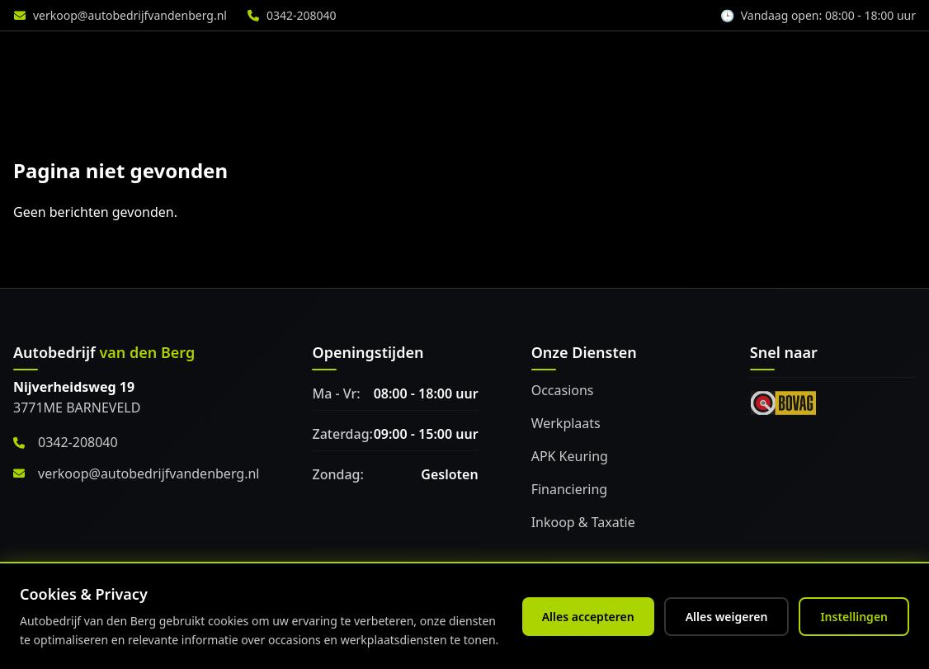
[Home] (102, 59)
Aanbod (341, 58)
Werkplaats (547, 58)
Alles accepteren (588, 616)
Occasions (562, 390)
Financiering (569, 489)
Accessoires (664, 58)
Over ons (774, 58)
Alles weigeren (727, 616)
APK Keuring (569, 456)
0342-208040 (301, 15)
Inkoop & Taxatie (583, 522)
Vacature (875, 58)
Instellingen (854, 616)
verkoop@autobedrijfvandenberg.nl (130, 15)
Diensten (439, 58)
